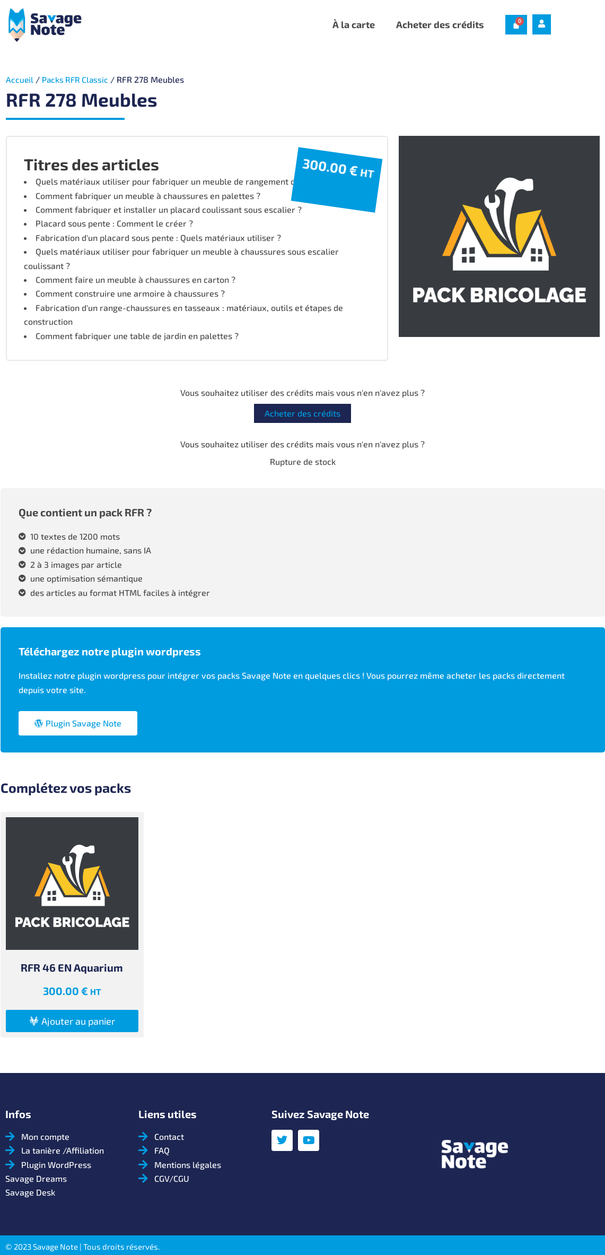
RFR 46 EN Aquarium (72, 967)
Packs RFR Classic (77, 79)
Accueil (20, 79)
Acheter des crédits (440, 24)
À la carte (353, 24)
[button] (72, 1021)
